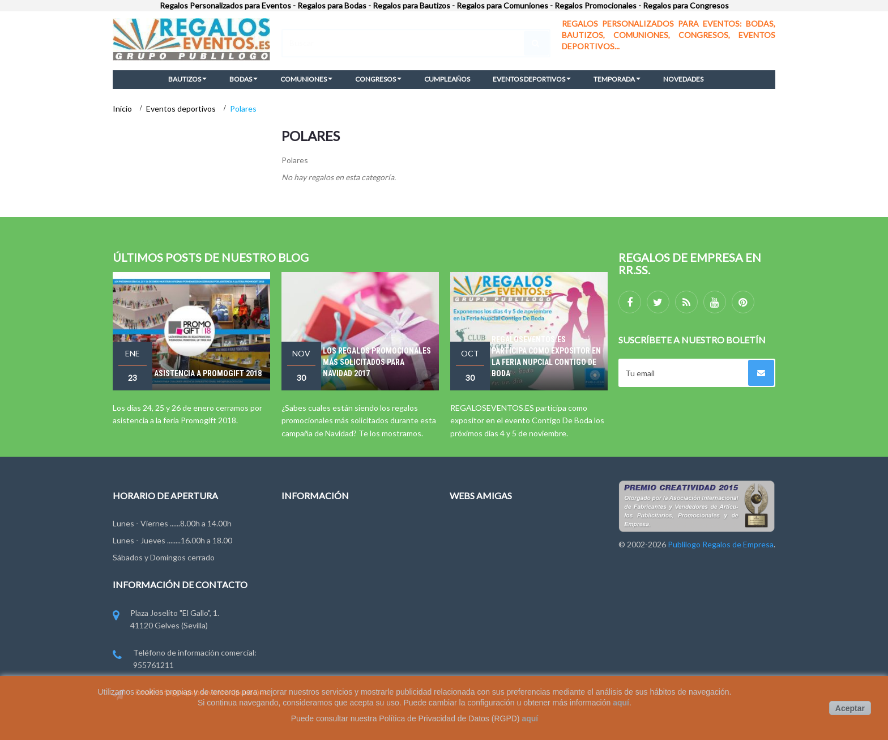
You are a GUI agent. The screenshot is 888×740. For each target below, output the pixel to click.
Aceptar (850, 708)
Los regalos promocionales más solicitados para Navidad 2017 (377, 362)
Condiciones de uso (316, 589)
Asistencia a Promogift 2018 (208, 373)
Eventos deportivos (181, 108)
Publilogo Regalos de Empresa (503, 589)
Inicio (123, 108)
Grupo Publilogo (310, 568)
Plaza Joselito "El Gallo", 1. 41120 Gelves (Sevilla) (166, 620)
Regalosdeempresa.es (489, 526)
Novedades (301, 526)
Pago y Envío (303, 631)
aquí (621, 702)
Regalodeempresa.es (487, 547)
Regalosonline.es (480, 568)
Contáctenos (304, 547)
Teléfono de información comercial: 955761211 (185, 660)
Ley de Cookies (308, 610)
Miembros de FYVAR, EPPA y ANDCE (346, 652)
